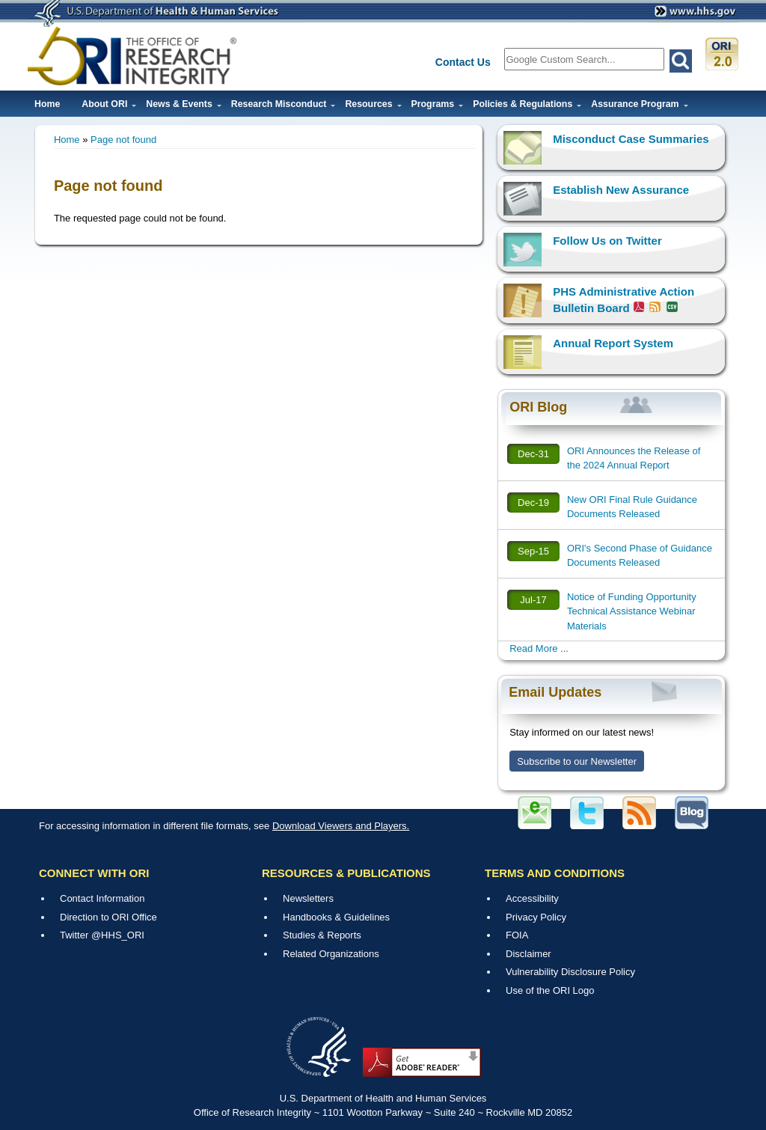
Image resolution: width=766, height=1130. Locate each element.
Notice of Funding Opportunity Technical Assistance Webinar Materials (631, 611)
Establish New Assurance (621, 189)
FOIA (517, 935)
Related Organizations (331, 953)
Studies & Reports (322, 935)
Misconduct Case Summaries (630, 138)
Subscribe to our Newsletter (577, 761)
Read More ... (539, 648)
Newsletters (308, 898)
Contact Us (463, 62)
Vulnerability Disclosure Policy (570, 971)
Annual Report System (613, 343)
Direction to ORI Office (108, 917)
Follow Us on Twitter (607, 240)
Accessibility (532, 898)
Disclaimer (528, 953)
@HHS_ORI (117, 935)
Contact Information (102, 898)
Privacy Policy (536, 917)
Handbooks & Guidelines (336, 917)
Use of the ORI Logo (550, 990)
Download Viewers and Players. (340, 825)
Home (47, 104)
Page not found (123, 139)
